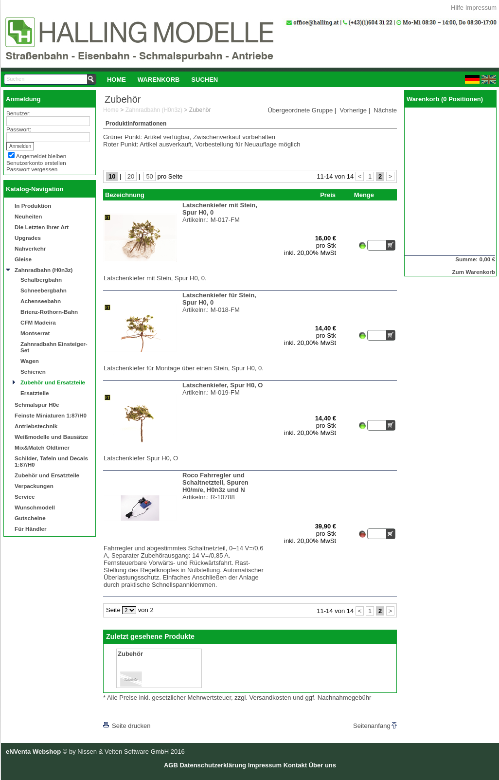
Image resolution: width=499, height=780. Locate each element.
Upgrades (28, 238)
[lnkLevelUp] (123, 712)
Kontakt (295, 765)
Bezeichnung (124, 195)
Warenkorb (159, 79)
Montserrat (35, 333)
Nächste (385, 110)
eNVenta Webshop (33, 751)
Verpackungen (34, 486)
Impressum (481, 7)
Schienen (33, 371)
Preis (328, 195)
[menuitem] (116, 79)
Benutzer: (18, 113)
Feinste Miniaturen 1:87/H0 (51, 415)
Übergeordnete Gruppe (300, 110)
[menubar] (162, 79)
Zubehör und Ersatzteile (52, 382)
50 (149, 176)
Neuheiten (28, 216)
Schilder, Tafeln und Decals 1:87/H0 (51, 461)
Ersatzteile (34, 393)
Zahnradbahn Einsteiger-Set (54, 347)
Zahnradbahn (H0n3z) (43, 270)
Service (25, 496)
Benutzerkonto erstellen (36, 163)
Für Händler (31, 529)
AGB (171, 765)
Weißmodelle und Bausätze (51, 437)
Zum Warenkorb (473, 272)
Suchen (204, 79)
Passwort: (18, 129)
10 (111, 176)
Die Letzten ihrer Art (42, 227)
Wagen (29, 361)
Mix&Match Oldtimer (42, 447)
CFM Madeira (38, 322)
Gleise (23, 259)
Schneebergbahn (43, 290)
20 (130, 176)
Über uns (322, 765)
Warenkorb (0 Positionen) (445, 99)
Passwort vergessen (31, 169)
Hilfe (457, 7)
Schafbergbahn (41, 279)
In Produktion (33, 205)
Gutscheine (30, 518)
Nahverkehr (30, 248)
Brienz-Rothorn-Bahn (49, 311)
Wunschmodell (35, 507)
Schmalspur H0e (37, 404)
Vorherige (353, 110)
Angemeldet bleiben (41, 156)
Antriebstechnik (36, 426)
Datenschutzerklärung (212, 765)
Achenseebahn (40, 301)
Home (116, 79)
